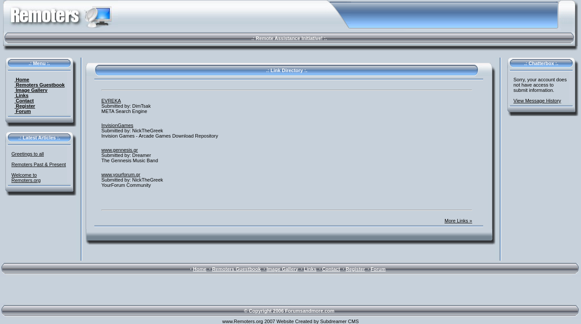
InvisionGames (117, 125)
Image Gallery (30, 90)
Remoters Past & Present (38, 164)
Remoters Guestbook (39, 84)
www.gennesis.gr (119, 150)
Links (21, 95)
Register (24, 106)
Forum (22, 111)
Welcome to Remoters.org (26, 177)
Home (21, 79)
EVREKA (111, 100)
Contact (24, 100)
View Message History (537, 100)
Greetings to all (27, 154)
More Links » (458, 220)
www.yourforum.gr (120, 174)
